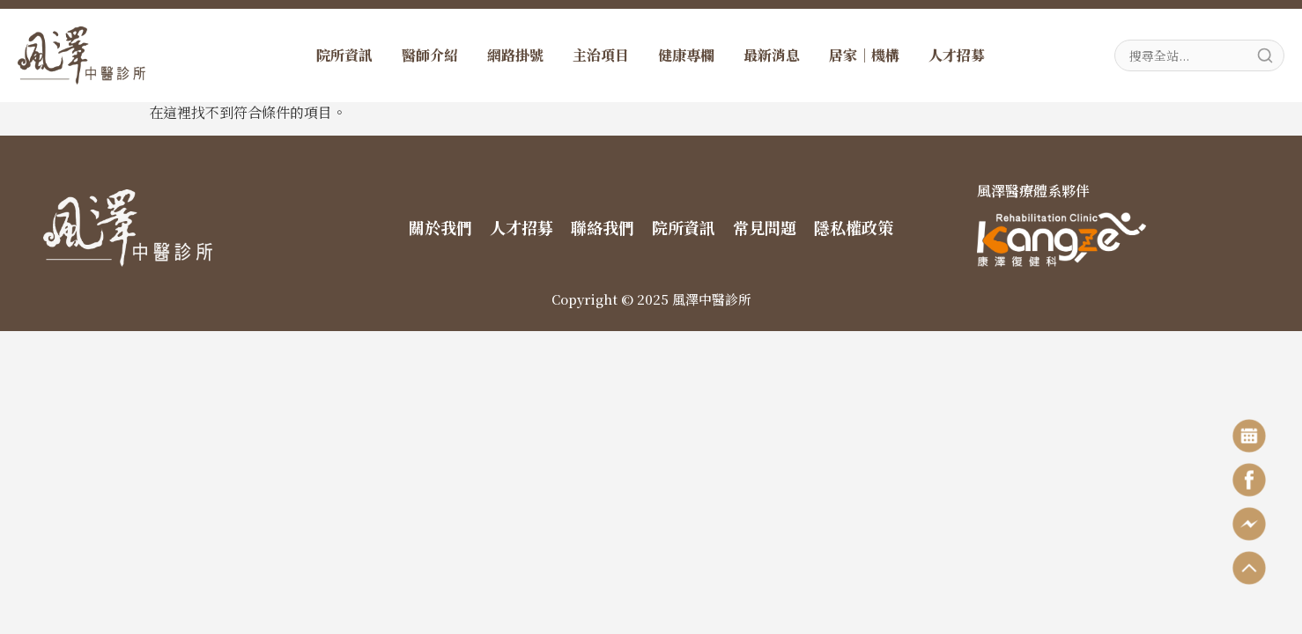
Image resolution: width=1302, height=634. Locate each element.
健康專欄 (686, 55)
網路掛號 (515, 55)
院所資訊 (344, 55)
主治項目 (601, 55)
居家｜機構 (864, 55)
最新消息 (771, 55)
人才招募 (956, 55)
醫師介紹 (430, 55)
